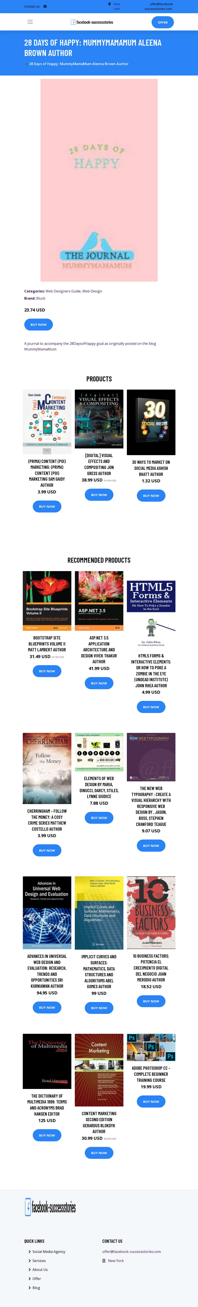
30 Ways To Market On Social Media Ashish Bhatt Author (151, 468)
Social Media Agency (49, 1251)
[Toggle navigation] (30, 22)
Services (39, 1260)
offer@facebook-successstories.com (131, 1251)
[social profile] (45, 6)
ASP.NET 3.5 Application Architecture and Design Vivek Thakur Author (99, 649)
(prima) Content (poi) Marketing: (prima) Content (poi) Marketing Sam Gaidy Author (47, 473)
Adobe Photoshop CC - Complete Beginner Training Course (151, 1073)
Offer (163, 22)
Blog (36, 1287)
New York (116, 1260)
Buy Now (39, 324)
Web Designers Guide (63, 291)
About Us (40, 1269)
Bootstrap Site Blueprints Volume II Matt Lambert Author (47, 643)
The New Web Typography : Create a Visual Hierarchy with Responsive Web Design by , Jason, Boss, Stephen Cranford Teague (151, 806)
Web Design (92, 291)
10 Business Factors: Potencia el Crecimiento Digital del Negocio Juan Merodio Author (151, 967)
